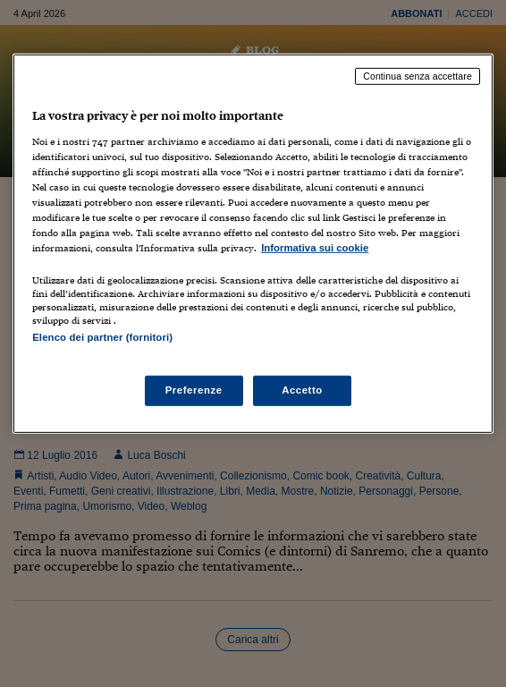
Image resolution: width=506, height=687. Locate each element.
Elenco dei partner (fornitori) (102, 337)
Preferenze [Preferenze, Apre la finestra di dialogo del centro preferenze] (194, 389)
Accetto (302, 389)
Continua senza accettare (417, 76)
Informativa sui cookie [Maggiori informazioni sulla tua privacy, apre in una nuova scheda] (314, 247)
